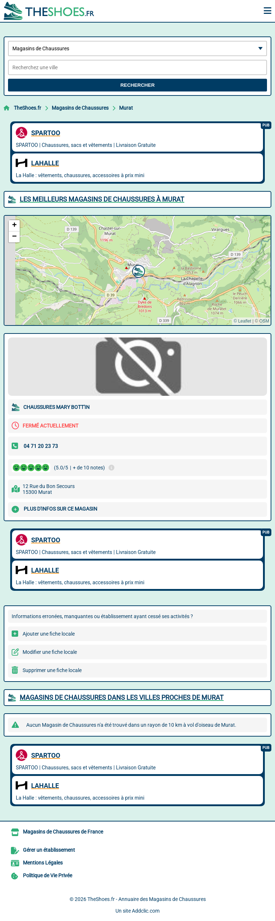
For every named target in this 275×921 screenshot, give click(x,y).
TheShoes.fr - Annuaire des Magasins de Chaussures (146, 899)
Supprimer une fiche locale (52, 670)
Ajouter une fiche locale (49, 634)
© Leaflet (242, 321)
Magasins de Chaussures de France (63, 832)
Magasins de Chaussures (80, 108)
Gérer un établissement (49, 850)
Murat (126, 108)
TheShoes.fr (27, 108)
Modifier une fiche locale (50, 652)
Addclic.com (146, 911)
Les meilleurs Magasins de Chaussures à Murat (102, 199)
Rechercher (137, 85)
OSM (264, 321)
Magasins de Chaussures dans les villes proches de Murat (122, 697)
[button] (137, 270)
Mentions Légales (43, 863)
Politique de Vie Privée (47, 875)
